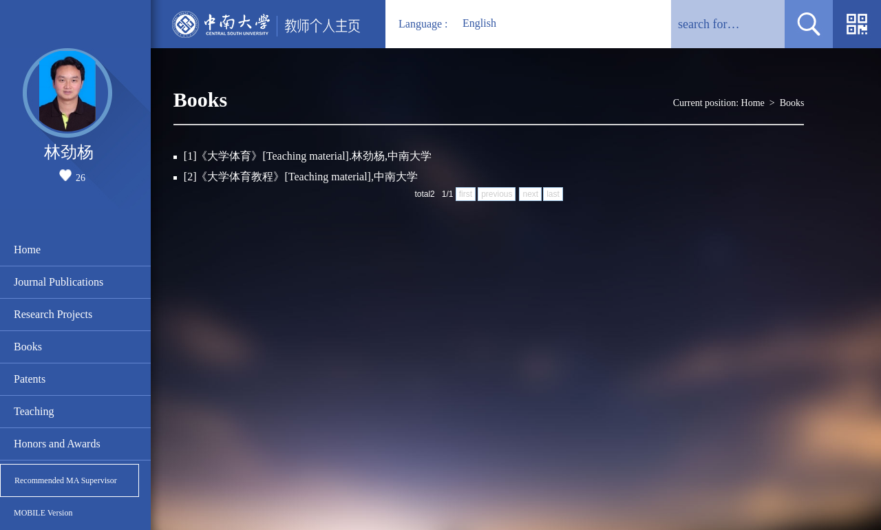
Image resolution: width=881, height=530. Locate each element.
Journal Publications (58, 282)
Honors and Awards (57, 443)
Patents (29, 379)
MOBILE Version (43, 513)
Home (27, 249)
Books (28, 346)
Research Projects (53, 314)
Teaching (34, 411)
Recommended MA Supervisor (65, 480)
